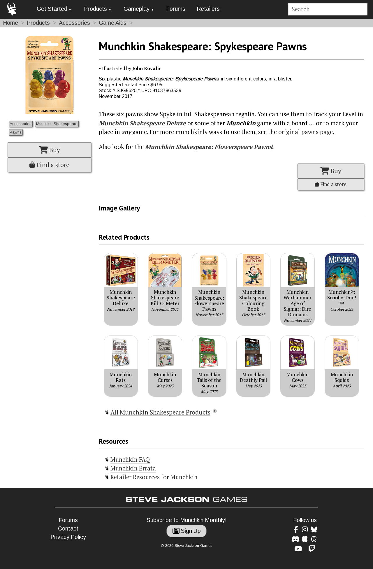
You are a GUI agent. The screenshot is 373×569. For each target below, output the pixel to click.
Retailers (208, 9)
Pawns (16, 132)
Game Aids (112, 23)
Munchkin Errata (133, 468)
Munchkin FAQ (130, 459)
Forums (175, 9)
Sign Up (187, 531)
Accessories (74, 23)
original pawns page (305, 132)
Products (95, 9)
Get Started (52, 9)
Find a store (49, 165)
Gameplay (136, 9)
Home (10, 23)
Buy (49, 150)
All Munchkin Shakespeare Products (160, 412)
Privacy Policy (68, 537)
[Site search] (327, 9)
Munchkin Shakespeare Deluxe (142, 123)
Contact (68, 529)
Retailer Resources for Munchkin (154, 477)
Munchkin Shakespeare (57, 124)
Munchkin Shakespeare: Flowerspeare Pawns (208, 147)
